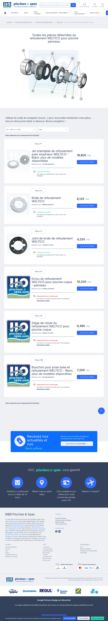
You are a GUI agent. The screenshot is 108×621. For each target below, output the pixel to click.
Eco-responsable (80, 13)
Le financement (48, 549)
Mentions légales (85, 549)
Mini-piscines (37, 13)
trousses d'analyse (38, 529)
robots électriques (18, 527)
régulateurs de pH (14, 529)
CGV (81, 547)
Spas (26, 13)
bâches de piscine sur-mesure (16, 534)
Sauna (7, 553)
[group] (14, 591)
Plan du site (46, 560)
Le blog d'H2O (47, 556)
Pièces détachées (11, 547)
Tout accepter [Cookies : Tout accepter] (69, 618)
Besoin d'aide (47, 558)
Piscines (14, 13)
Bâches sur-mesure (11, 556)
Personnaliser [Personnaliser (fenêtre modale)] (97, 618)
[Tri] (20, 130)
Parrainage (83, 553)
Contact (45, 554)
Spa (6, 551)
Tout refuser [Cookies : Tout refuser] (83, 618)
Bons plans (94, 13)
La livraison (46, 547)
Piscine (7, 549)
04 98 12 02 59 (62, 524)
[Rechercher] (57, 5)
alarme (10, 521)
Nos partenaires (48, 551)
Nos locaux (46, 553)
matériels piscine (19, 525)
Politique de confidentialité (88, 551)
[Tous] (53, 130)
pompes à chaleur (11, 536)
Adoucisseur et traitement (57, 13)
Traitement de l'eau (11, 554)
